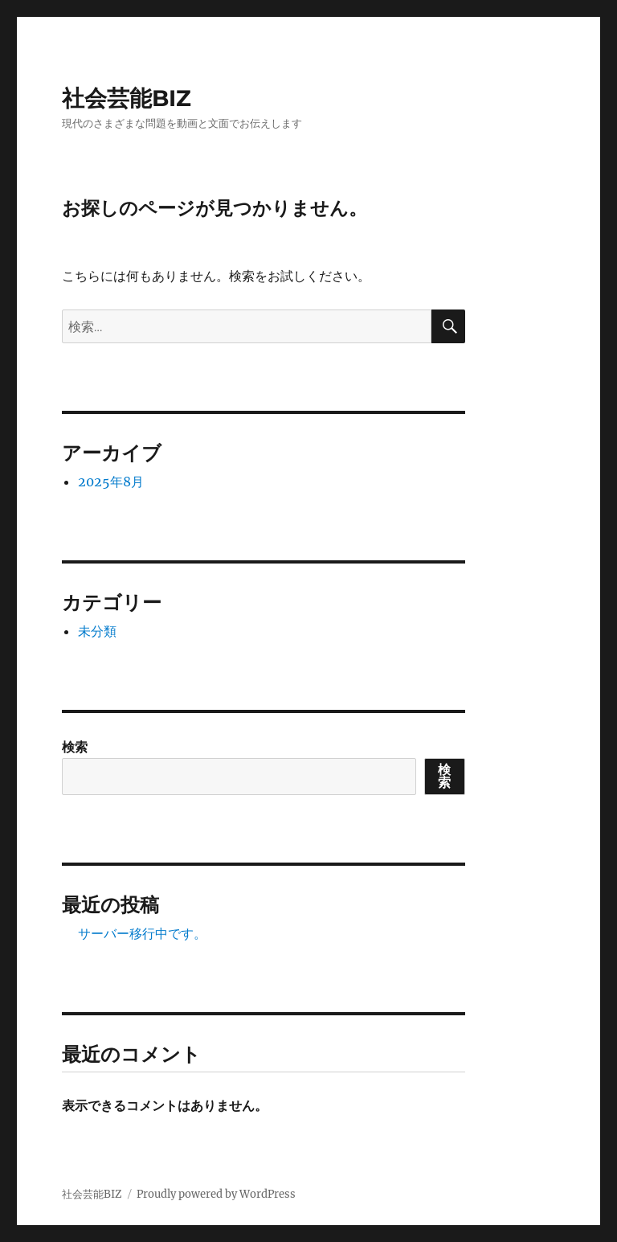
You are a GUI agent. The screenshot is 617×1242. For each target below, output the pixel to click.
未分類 (97, 631)
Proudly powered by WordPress (216, 1194)
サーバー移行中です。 (142, 933)
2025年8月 (111, 481)
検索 (75, 747)
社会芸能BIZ (126, 98)
